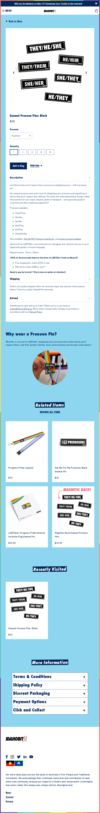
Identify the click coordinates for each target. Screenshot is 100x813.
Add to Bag (18, 166)
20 (41, 152)
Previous (13, 72)
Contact (10, 797)
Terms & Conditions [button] (32, 677)
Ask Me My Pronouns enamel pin (39, 238)
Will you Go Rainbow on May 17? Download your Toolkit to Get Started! (48, 3)
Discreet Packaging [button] (31, 693)
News (8, 793)
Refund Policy (35, 311)
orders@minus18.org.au (21, 308)
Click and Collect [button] (29, 710)
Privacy (9, 802)
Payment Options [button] (29, 702)
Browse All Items (50, 412)
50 (50, 152)
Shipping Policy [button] (27, 685)
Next (86, 72)
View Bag (34, 166)
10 (32, 152)
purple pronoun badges (70, 238)
